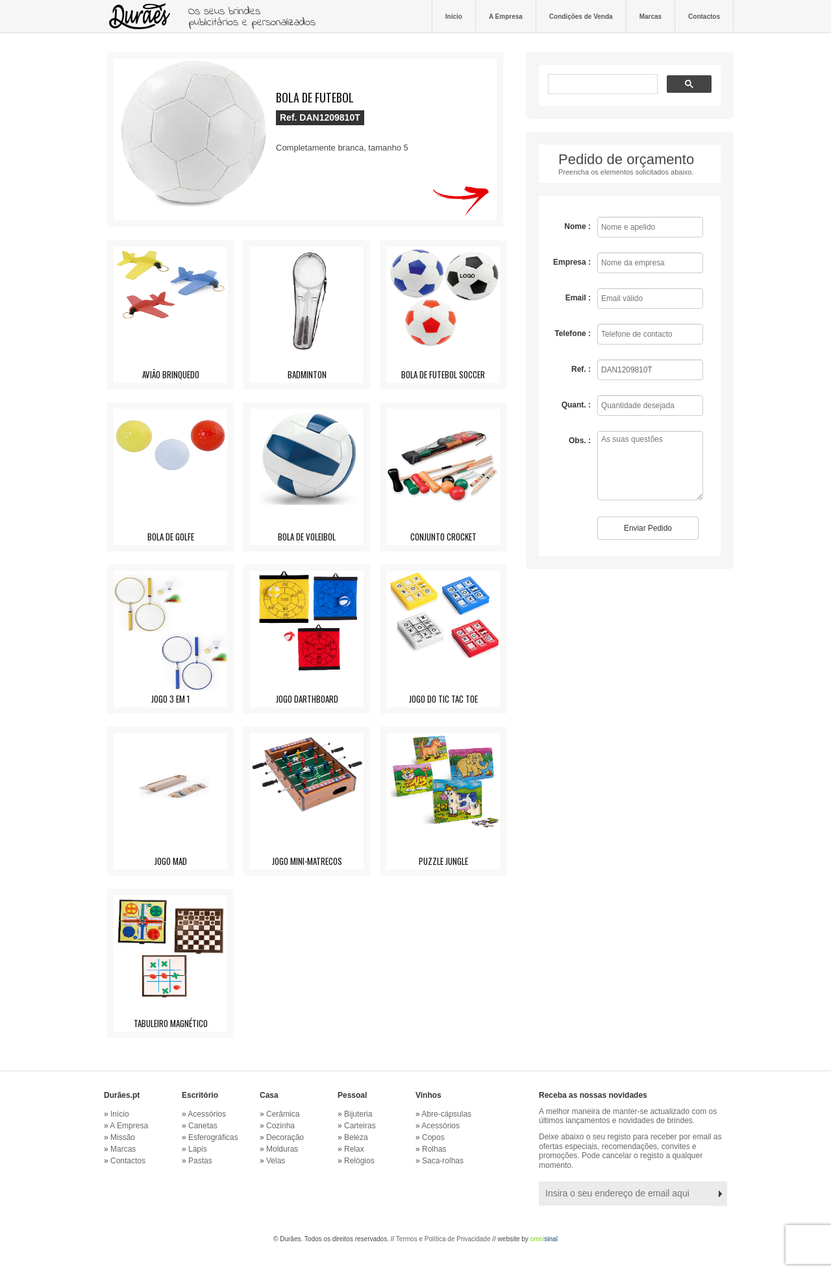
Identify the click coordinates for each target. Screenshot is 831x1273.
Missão (122, 1137)
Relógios (359, 1160)
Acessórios (207, 1114)
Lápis (197, 1149)
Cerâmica (282, 1114)
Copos (433, 1137)
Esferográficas (213, 1137)
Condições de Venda (581, 16)
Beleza (356, 1137)
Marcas (650, 16)
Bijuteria (358, 1114)
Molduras (282, 1149)
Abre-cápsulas (446, 1114)
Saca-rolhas (443, 1160)
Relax (354, 1149)
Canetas (202, 1125)
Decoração (285, 1137)
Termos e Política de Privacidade (443, 1239)
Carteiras (360, 1125)
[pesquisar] (601, 85)
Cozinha (280, 1125)
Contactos (704, 16)
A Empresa (506, 16)
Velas (275, 1160)
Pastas (200, 1160)
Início (453, 16)
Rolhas (434, 1149)
